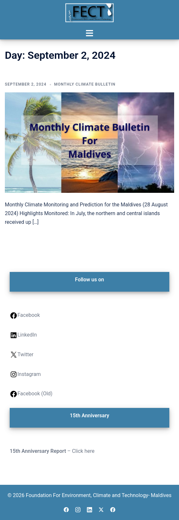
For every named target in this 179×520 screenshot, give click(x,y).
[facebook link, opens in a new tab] (66, 509)
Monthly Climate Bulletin (85, 84)
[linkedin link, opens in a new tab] (89, 509)
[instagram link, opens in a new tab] (77, 509)
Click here (83, 451)
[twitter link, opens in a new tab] (101, 509)
